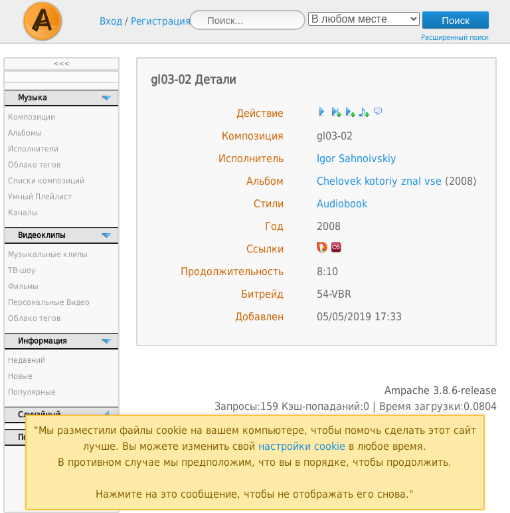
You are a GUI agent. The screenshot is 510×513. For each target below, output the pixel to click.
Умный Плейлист (40, 196)
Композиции (31, 117)
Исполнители (33, 149)
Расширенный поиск (455, 37)
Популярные (32, 392)
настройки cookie (301, 446)
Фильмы (23, 286)
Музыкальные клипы (48, 254)
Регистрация (161, 21)
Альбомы (25, 133)
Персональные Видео (49, 302)
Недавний (26, 360)
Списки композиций (46, 180)
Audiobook (342, 203)
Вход (111, 21)
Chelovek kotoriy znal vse (379, 181)
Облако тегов (34, 164)
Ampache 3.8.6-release (440, 390)
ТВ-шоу (21, 270)
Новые (20, 376)
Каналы (23, 212)
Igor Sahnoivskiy (356, 158)
